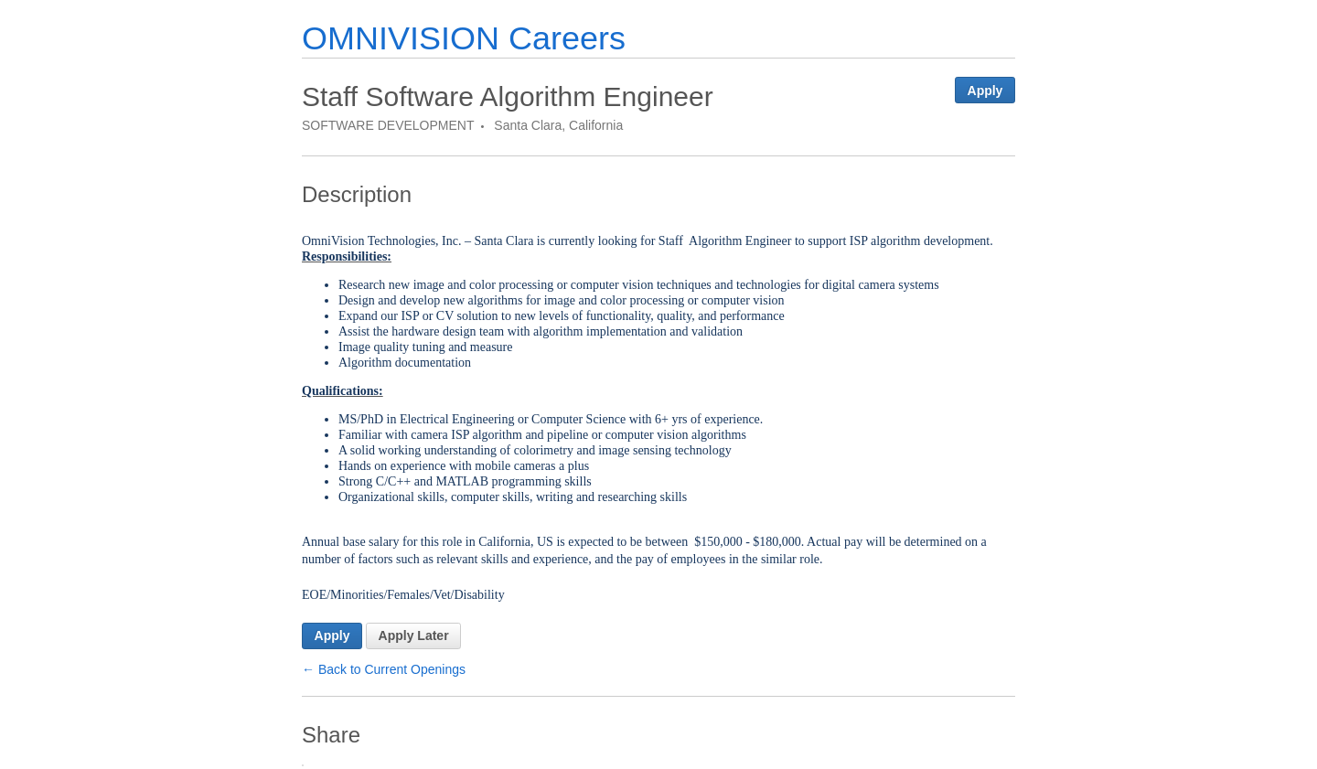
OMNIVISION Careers (464, 38)
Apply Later (414, 635)
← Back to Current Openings (384, 669)
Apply (985, 90)
